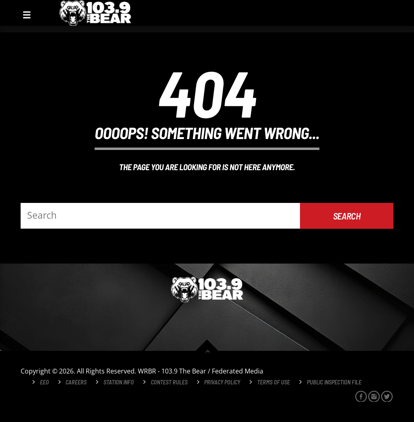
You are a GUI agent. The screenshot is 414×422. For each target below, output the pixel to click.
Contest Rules (169, 382)
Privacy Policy (222, 382)
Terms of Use (273, 382)
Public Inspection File (334, 382)
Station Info (119, 382)
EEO (44, 382)
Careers (76, 382)
